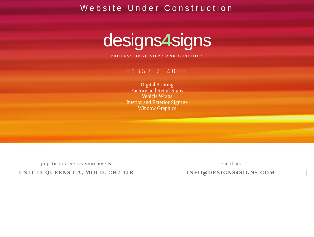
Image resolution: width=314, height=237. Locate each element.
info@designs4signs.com (231, 172)
